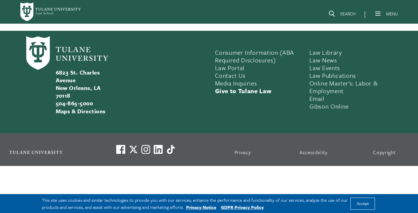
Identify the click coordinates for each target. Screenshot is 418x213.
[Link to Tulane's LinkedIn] (158, 149)
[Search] (341, 15)
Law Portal (230, 67)
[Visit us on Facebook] (120, 149)
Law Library (325, 52)
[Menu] (377, 13)
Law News (323, 60)
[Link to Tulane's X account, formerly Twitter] (133, 149)
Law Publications (332, 75)
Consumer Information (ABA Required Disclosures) (254, 56)
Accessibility (313, 152)
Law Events (324, 67)
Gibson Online (329, 106)
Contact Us (230, 75)
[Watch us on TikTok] (170, 149)
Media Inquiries (236, 83)
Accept (363, 203)
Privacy (243, 152)
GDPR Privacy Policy (242, 207)
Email (316, 98)
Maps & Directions (81, 111)
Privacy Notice (201, 207)
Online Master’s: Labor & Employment (343, 87)
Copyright (384, 152)
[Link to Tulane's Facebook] (145, 149)
